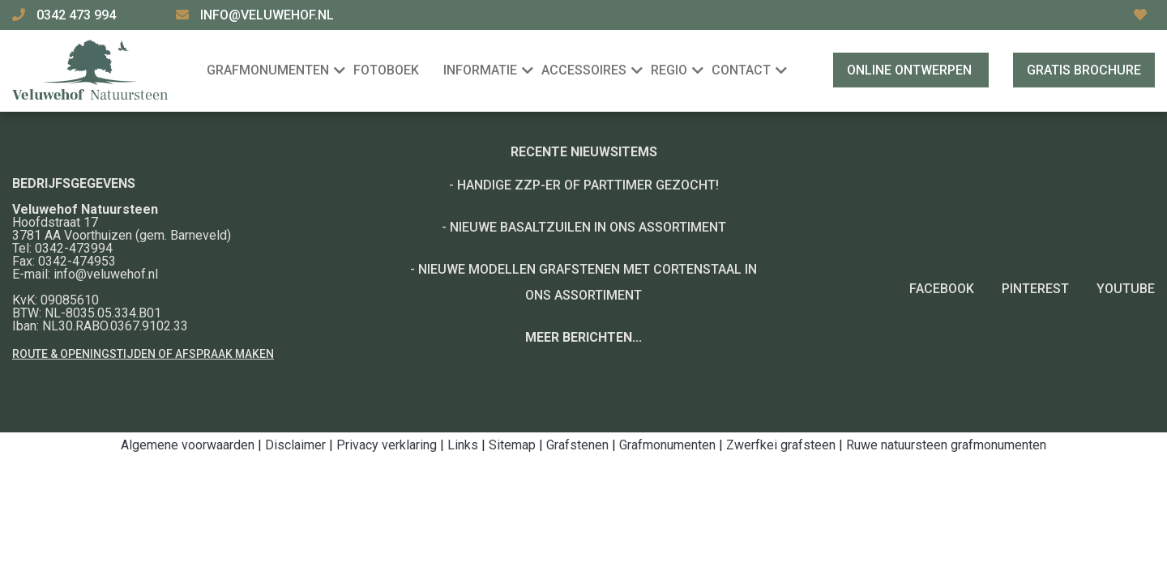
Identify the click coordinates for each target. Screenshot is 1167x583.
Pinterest (1035, 288)
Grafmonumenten (667, 445)
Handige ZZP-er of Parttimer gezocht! (588, 185)
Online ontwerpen (911, 70)
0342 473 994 (77, 15)
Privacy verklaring (386, 445)
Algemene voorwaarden (187, 445)
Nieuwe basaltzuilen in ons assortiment (588, 227)
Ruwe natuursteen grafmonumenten (946, 445)
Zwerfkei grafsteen (781, 445)
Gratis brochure (1084, 70)
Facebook (941, 288)
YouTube (1125, 288)
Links (462, 445)
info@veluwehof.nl (267, 15)
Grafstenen (577, 445)
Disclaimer (295, 445)
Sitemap (512, 445)
